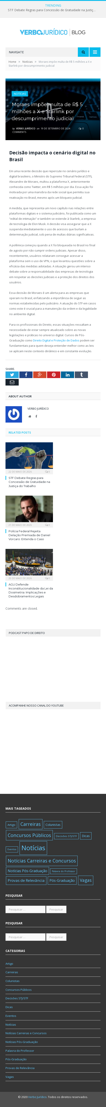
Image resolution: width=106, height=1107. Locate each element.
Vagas (9, 1077)
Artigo (9, 964)
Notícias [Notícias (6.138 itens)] (33, 847)
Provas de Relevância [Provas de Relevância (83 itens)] (26, 880)
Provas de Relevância (20, 1068)
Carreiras (11, 972)
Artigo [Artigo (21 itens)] (11, 825)
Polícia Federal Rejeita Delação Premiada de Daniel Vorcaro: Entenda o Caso (29, 535)
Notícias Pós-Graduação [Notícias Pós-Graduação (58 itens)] (27, 870)
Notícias (20, 94)
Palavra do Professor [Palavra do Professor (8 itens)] (63, 871)
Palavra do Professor (19, 1051)
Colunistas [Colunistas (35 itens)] (53, 824)
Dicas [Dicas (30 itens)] (86, 836)
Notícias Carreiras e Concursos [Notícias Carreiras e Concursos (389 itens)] (42, 860)
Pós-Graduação (16, 1059)
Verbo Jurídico (25, 128)
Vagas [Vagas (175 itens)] (85, 880)
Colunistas (12, 981)
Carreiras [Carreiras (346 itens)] (30, 824)
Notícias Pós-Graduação (21, 1042)
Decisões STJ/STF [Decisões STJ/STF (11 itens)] (66, 836)
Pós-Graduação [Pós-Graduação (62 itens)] (62, 880)
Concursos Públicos (18, 990)
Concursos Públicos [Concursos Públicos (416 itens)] (29, 835)
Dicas (9, 1007)
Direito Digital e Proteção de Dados (56, 340)
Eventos (10, 1016)
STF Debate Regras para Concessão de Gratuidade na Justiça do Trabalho (53, 10)
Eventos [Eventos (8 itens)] (11, 849)
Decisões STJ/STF (16, 998)
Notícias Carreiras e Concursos (26, 1033)
